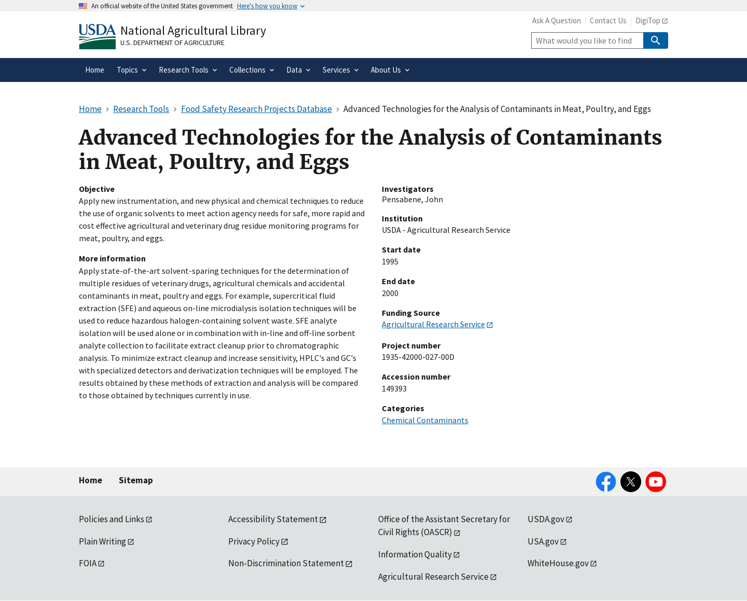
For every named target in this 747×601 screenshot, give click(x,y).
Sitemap (136, 480)
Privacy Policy (254, 541)
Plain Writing (102, 541)
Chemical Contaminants (425, 420)
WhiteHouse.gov (558, 563)
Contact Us (608, 20)
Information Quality (415, 554)
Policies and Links (111, 519)
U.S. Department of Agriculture (172, 42)
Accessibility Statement (273, 519)
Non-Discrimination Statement (286, 563)
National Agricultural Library (193, 30)
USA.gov (543, 541)
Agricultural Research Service (433, 324)
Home (90, 480)
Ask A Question (556, 20)
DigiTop (647, 20)
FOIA (87, 563)
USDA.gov (546, 519)
